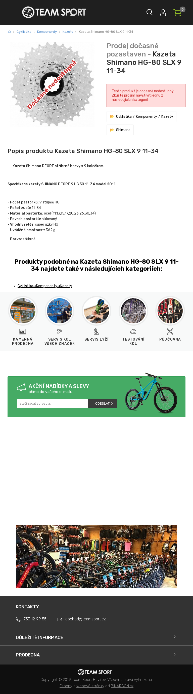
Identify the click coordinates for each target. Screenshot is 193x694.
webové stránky (90, 686)
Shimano (123, 130)
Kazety (68, 32)
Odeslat (102, 403)
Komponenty (47, 32)
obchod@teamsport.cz (85, 619)
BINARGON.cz (122, 686)
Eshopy (66, 686)
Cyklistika (24, 32)
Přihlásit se (156, 11)
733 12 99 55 (35, 619)
